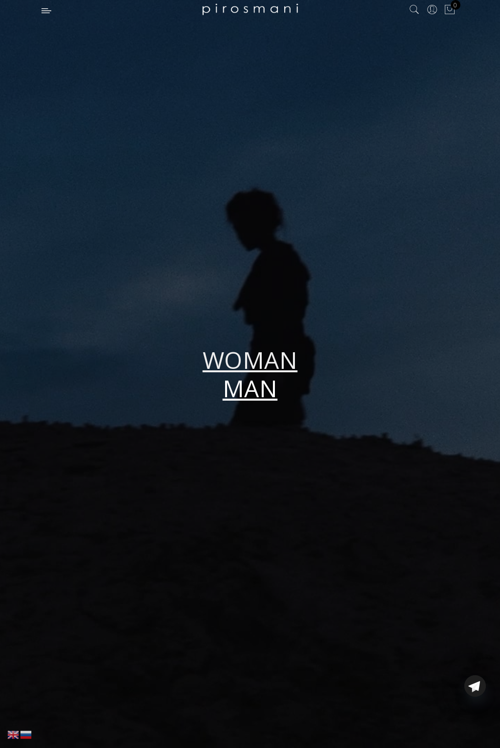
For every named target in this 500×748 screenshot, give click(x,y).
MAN (250, 388)
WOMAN (250, 360)
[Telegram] (475, 725)
